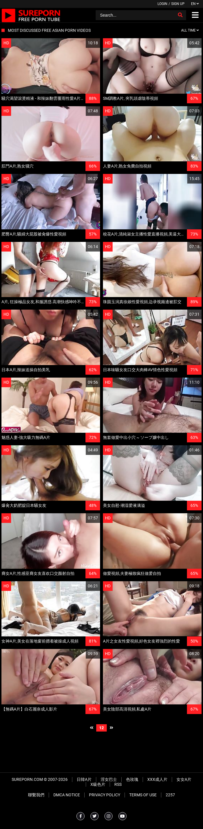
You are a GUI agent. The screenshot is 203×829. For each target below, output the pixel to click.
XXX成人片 (157, 779)
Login (162, 4)
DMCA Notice (66, 795)
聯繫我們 (36, 795)
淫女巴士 (109, 779)
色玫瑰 (132, 779)
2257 (170, 795)
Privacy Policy (104, 795)
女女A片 (183, 779)
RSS (118, 784)
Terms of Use (143, 795)
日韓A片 (84, 779)
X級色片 (97, 784)
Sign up (178, 4)
